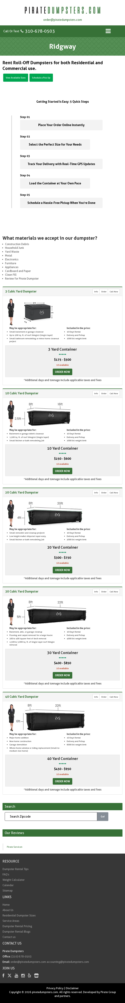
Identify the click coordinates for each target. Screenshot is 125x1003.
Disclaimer (72, 988)
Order (103, 291)
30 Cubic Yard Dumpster (21, 591)
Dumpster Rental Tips (15, 869)
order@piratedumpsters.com (62, 20)
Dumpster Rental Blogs (16, 931)
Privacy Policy (54, 988)
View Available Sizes (16, 77)
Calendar (8, 885)
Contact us (9, 937)
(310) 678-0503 (21, 956)
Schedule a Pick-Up (41, 77)
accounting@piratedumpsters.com (68, 961)
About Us (8, 910)
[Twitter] (9, 976)
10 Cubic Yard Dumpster (21, 393)
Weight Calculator (14, 879)
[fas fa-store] (36, 976)
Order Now (62, 371)
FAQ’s (6, 874)
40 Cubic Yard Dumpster (21, 696)
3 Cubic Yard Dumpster (21, 291)
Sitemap (8, 890)
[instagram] (23, 976)
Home (6, 904)
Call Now (114, 291)
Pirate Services (14, 846)
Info (96, 291)
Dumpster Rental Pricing (17, 926)
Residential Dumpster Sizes (19, 915)
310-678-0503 (40, 31)
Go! (103, 816)
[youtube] (16, 976)
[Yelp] (29, 976)
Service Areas (11, 920)
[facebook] (3, 976)
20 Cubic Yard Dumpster (21, 492)
